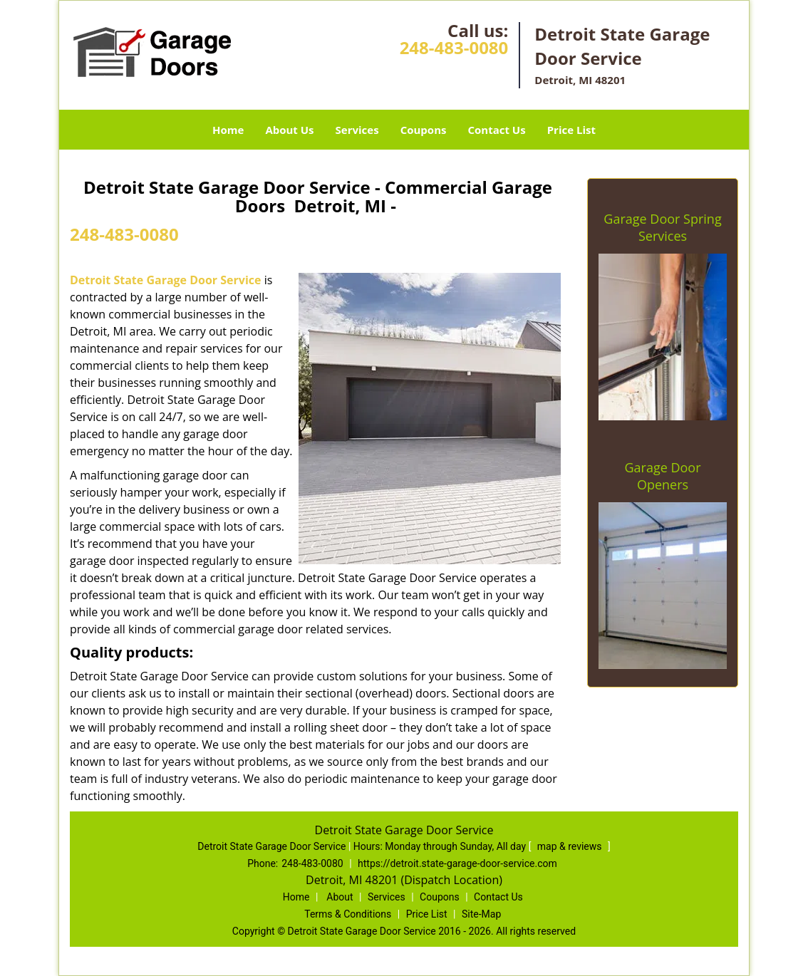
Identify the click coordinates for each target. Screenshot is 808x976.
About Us (289, 130)
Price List (571, 130)
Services (357, 130)
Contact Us (496, 130)
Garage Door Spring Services (662, 227)
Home (228, 130)
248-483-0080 (454, 47)
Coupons (423, 130)
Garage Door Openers (662, 476)
